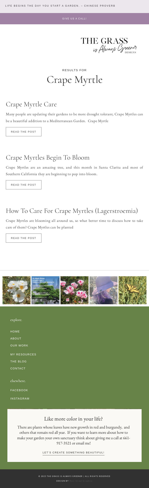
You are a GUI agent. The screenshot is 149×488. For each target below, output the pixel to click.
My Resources (23, 354)
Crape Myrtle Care (31, 104)
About (15, 338)
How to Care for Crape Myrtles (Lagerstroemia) (72, 210)
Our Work (19, 345)
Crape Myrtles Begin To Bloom (47, 157)
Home (15, 331)
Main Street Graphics (81, 481)
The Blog (18, 361)
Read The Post (23, 131)
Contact (18, 368)
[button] (59, 6)
